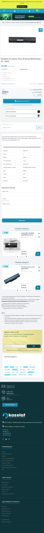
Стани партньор (5, 515)
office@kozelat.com (11, 387)
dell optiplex (7, 369)
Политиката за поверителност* (30, 350)
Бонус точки (5, 491)
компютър (15, 369)
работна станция (22, 374)
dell (17, 367)
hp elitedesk (30, 372)
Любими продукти (6, 489)
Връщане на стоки (6, 511)
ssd (28, 369)
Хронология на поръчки (7, 487)
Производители (5, 519)
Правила (4, 456)
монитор (14, 374)
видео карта (22, 369)
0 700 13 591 (10, 391)
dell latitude (7, 374)
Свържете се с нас (6, 508)
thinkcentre (32, 367)
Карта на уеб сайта (6, 513)
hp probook (7, 372)
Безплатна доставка (6, 453)
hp (20, 367)
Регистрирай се (22, 6)
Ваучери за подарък (6, 521)
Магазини (4, 506)
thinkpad (25, 367)
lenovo (6, 367)
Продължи (22, 220)
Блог (3, 469)
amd (13, 372)
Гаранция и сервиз (6, 462)
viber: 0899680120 (7, 433)
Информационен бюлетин (8, 493)
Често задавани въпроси (7, 465)
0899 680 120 (10, 393)
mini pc (33, 369)
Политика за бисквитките (8, 460)
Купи (39, 127)
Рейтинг (5, 198)
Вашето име (5, 191)
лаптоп (12, 367)
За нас (3, 451)
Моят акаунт (5, 484)
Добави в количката (22, 101)
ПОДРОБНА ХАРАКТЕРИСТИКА (8, 83)
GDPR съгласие (5, 482)
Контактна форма (10, 404)
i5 (17, 372)
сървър (30, 374)
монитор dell (23, 372)
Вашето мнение (6, 203)
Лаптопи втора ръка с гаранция (9, 467)
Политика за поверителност (8, 458)
